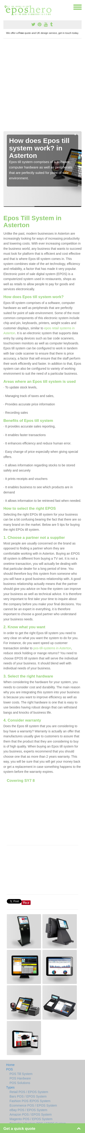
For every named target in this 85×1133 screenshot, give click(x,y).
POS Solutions (20, 1083)
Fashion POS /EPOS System (30, 1101)
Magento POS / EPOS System (31, 1119)
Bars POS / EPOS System (28, 1096)
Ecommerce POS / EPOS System (33, 1105)
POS (9, 1069)
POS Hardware (20, 1078)
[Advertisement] (42, 86)
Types (10, 1087)
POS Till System (21, 1074)
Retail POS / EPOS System (29, 1092)
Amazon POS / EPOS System (31, 1114)
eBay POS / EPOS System (28, 1110)
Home (10, 1065)
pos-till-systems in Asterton (52, 648)
